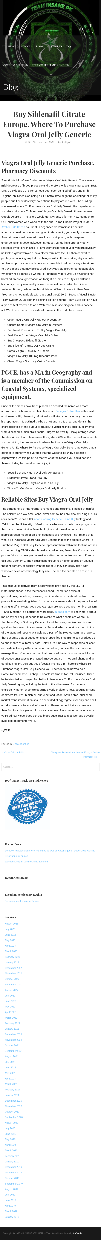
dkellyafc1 (66, 142)
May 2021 (10, 1073)
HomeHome (9, 46)
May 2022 (10, 1006)
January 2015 (12, 1217)
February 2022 (12, 1023)
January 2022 (12, 1028)
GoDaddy (77, 1233)
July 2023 (10, 929)
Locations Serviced (15, 65)
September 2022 (14, 984)
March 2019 (11, 1211)
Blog (39, 46)
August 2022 (11, 990)
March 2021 (11, 1084)
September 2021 (14, 1051)
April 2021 (10, 1078)
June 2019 (10, 1200)
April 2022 (10, 1012)
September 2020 (14, 1117)
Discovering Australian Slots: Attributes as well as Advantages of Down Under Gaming (50, 850)
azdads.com (62, 612)
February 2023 (12, 956)
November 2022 (13, 973)
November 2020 (13, 1106)
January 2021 (12, 1095)
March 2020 (11, 1150)
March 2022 (11, 1017)
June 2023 (10, 934)
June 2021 (10, 1067)
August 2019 (11, 1189)
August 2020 (11, 1122)
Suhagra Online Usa (67, 411)
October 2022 (12, 979)
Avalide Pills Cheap (13, 227)
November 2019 (13, 1172)
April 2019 (10, 1205)
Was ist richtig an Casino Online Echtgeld (26, 861)
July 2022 (10, 995)
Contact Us (54, 46)
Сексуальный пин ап (16, 856)
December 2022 (13, 968)
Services (26, 46)
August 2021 (11, 1056)
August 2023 (11, 923)
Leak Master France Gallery (50, 65)
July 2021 (10, 1062)
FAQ (68, 46)
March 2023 (11, 951)
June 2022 (10, 1001)
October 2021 (12, 1045)
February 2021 (12, 1089)
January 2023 (12, 962)
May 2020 (10, 1139)
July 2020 (10, 1128)
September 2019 (14, 1183)
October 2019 (12, 1178)
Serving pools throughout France (22, 901)
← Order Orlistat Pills (12, 752)
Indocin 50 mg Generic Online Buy (54, 519)
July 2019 (10, 1194)
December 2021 (13, 1034)
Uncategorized (21, 743)
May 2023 (10, 940)
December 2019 (13, 1167)
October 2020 (12, 1111)
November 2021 (13, 1039)
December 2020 (13, 1100)
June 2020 (10, 1134)
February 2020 (12, 1156)
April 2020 (10, 1145)
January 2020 (12, 1161)
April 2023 (10, 945)
